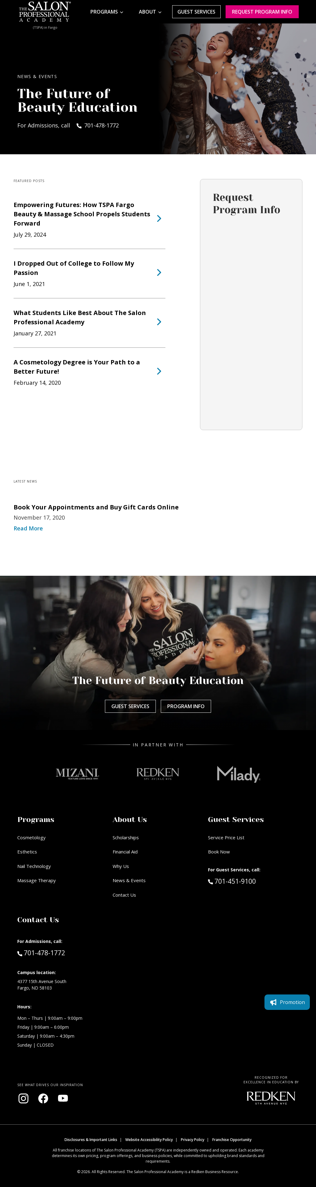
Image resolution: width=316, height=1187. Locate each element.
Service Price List (226, 837)
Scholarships (126, 837)
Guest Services (196, 11)
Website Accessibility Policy (149, 1139)
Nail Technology (34, 866)
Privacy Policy (192, 1139)
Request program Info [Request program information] (262, 11)
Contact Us (124, 895)
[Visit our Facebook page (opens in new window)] (43, 1098)
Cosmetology (31, 837)
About (147, 11)
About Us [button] (130, 819)
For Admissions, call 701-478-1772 (68, 125)
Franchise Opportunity (232, 1139)
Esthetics (27, 852)
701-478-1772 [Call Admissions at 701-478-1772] (41, 952)
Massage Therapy (36, 880)
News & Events (129, 880)
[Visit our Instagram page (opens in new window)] (23, 1098)
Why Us (121, 866)
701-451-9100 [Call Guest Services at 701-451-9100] (232, 881)
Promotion (287, 1002)
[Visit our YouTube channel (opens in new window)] (63, 1098)
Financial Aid (125, 852)
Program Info (186, 706)
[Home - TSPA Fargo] (45, 11)
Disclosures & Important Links (90, 1139)
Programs (104, 11)
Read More (28, 528)
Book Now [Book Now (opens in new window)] (219, 852)
